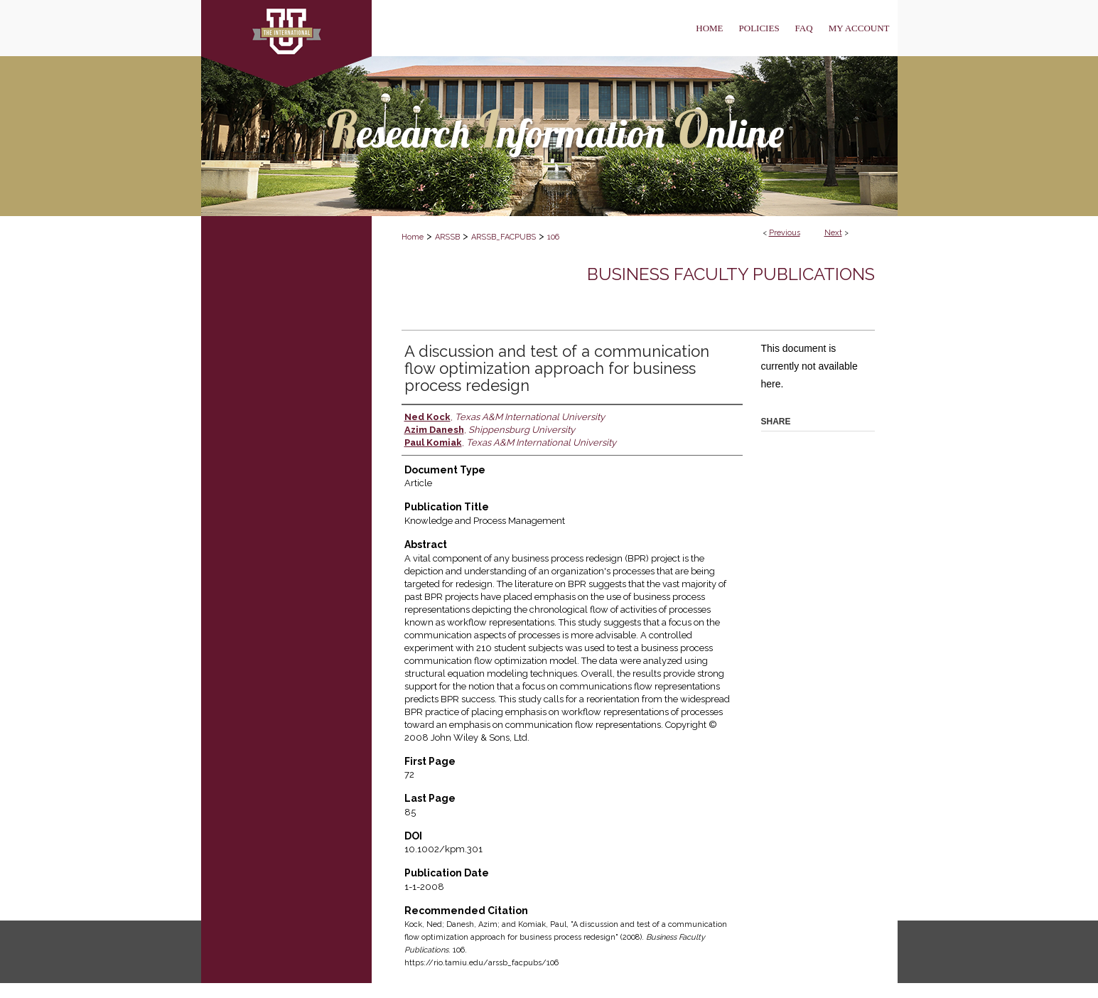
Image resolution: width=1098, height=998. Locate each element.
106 (553, 237)
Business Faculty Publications (731, 274)
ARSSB (447, 237)
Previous (784, 232)
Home (413, 237)
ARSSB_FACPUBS (503, 237)
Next (833, 232)
